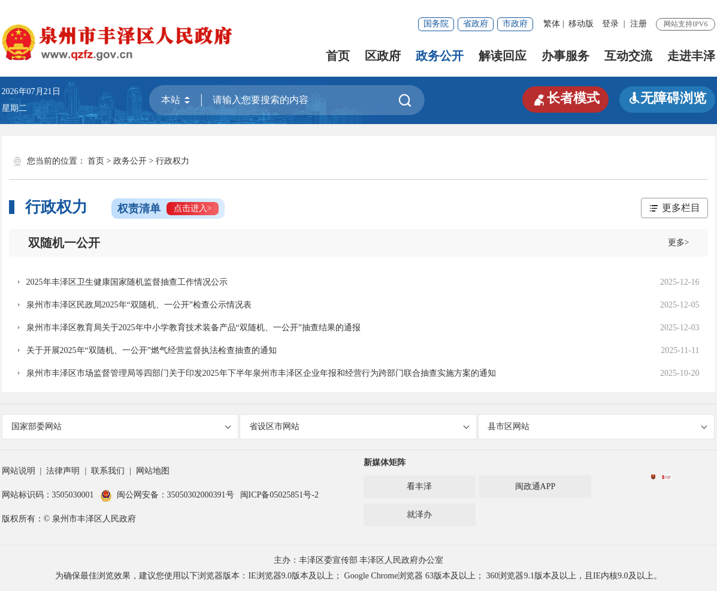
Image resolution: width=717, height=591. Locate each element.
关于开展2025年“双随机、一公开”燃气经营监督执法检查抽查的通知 (151, 350)
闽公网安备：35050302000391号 (167, 494)
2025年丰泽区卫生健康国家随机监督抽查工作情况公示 (127, 282)
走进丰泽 (691, 55)
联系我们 (108, 470)
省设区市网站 (359, 426)
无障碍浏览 (667, 98)
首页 (338, 55)
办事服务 (565, 55)
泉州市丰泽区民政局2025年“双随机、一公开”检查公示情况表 (139, 304)
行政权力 (172, 160)
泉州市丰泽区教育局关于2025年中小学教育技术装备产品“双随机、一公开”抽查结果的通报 (193, 327)
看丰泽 (419, 486)
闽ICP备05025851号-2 (279, 494)
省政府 (475, 23)
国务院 (436, 23)
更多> (678, 242)
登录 (610, 23)
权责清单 (168, 208)
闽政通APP (535, 486)
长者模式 (565, 98)
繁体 (551, 23)
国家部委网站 (121, 426)
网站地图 (153, 470)
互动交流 (628, 55)
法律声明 (63, 470)
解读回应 (503, 55)
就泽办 (419, 514)
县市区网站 (597, 426)
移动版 (581, 23)
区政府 (383, 55)
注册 (638, 23)
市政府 (515, 23)
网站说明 (18, 470)
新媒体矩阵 (385, 462)
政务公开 (440, 55)
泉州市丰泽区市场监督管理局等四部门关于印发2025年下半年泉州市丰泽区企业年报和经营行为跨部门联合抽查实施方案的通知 (261, 373)
